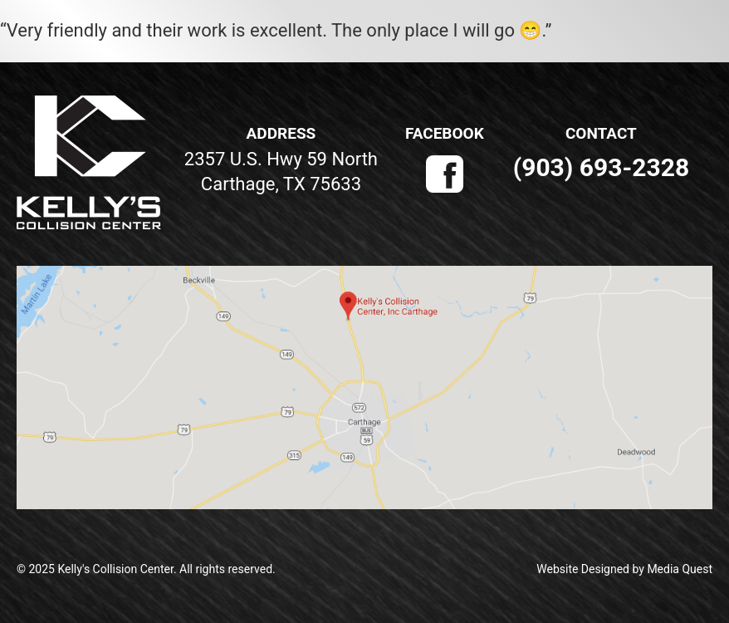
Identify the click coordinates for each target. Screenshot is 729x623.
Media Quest (679, 569)
